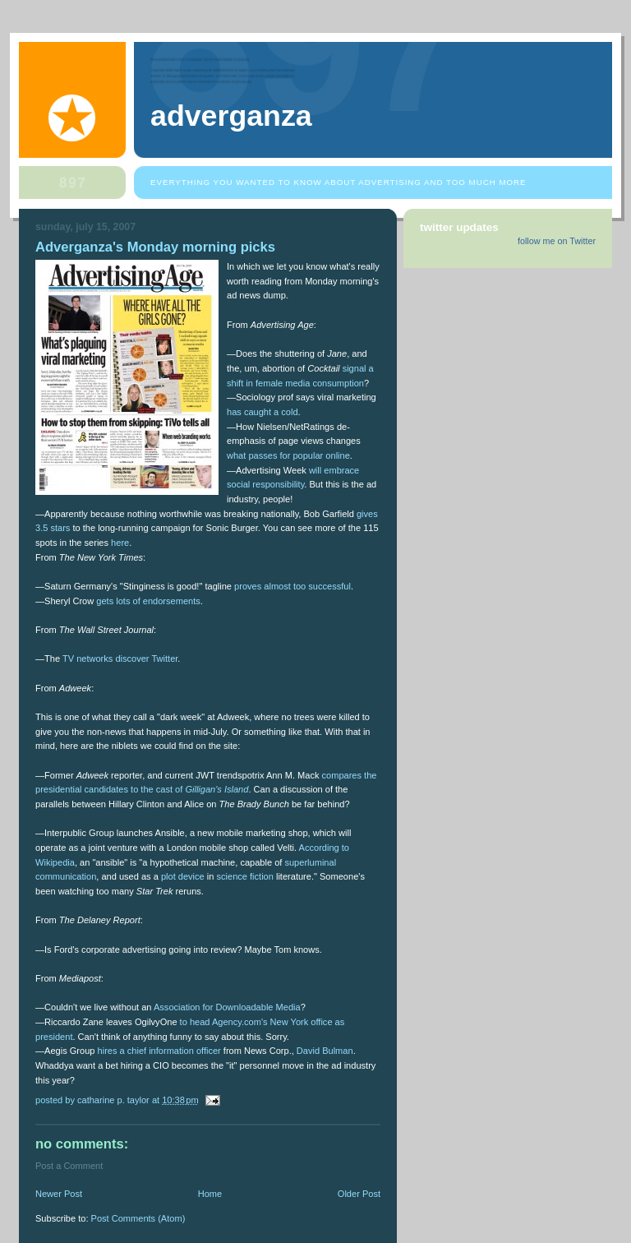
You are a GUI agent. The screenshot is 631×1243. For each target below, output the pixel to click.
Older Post (359, 1194)
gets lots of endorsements (148, 601)
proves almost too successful (292, 586)
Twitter (164, 658)
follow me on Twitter (557, 241)
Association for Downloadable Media (227, 1007)
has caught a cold (262, 412)
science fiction (245, 876)
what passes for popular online (288, 455)
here (120, 543)
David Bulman (325, 1051)
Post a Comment (69, 1166)
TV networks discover (106, 658)
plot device (183, 876)
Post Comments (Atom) (138, 1218)
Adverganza (231, 115)
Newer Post (58, 1194)
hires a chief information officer (159, 1051)
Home (210, 1194)
